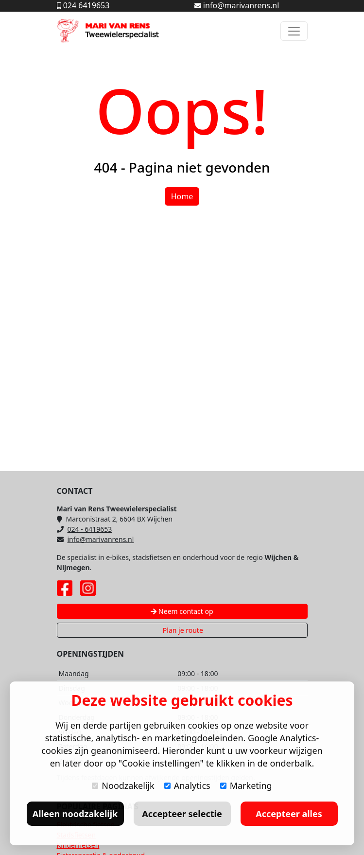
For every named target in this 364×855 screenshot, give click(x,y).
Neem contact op (182, 611)
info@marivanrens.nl (95, 539)
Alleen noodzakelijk (75, 814)
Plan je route (182, 630)
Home (182, 196)
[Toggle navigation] (294, 31)
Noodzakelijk (123, 785)
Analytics (187, 785)
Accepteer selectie (182, 814)
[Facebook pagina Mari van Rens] (64, 588)
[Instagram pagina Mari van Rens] (88, 588)
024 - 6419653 (84, 529)
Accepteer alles (289, 814)
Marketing (246, 785)
